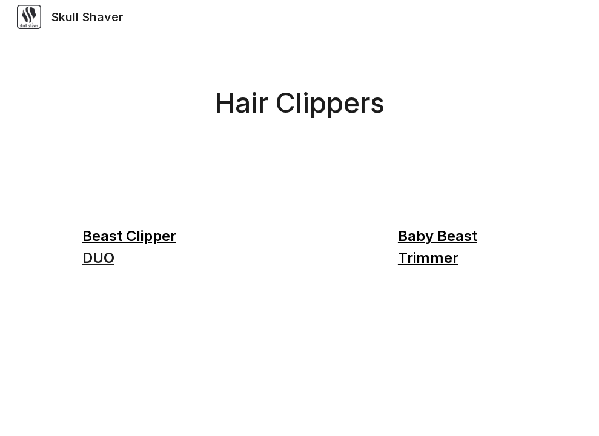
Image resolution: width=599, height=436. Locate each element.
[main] (299, 103)
